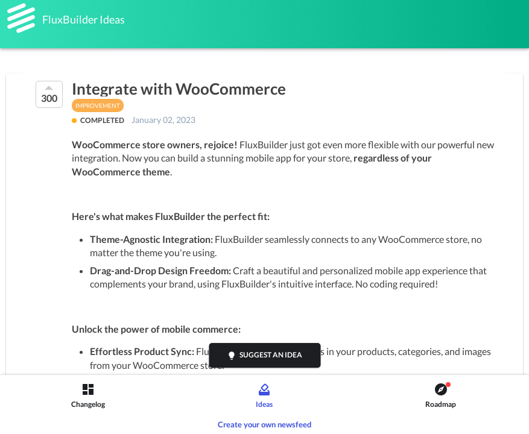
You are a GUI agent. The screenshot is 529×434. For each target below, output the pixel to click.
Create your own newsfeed (264, 424)
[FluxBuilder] (21, 18)
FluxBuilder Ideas (83, 19)
